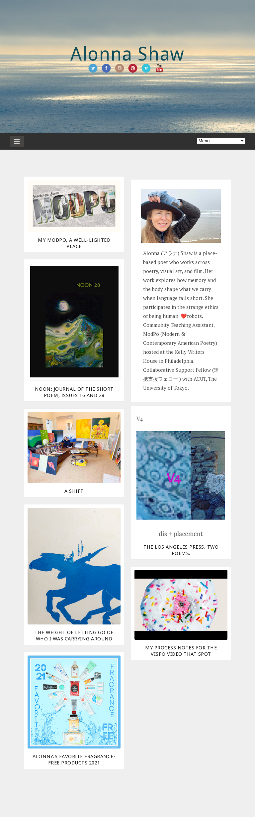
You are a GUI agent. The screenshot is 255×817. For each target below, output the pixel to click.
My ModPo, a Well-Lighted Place (74, 243)
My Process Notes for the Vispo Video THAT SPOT (181, 651)
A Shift (74, 491)
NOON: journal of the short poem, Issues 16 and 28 (74, 392)
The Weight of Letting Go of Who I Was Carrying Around (74, 635)
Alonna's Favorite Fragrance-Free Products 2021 (74, 759)
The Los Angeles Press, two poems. (180, 550)
